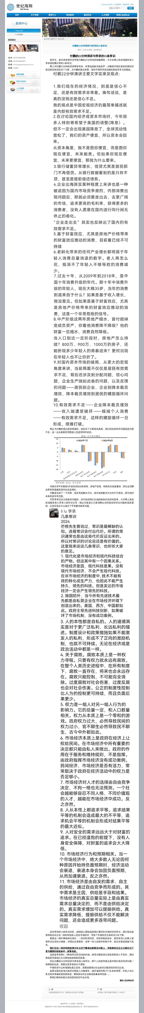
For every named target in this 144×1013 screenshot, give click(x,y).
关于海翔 (34, 15)
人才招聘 (105, 15)
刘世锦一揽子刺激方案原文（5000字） (112, 992)
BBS (132, 4)
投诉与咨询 (21, 81)
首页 (17, 15)
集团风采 (87, 15)
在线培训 (126, 4)
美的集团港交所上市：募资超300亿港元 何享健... (66, 992)
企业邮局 (117, 4)
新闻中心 (52, 15)
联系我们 (80, 1004)
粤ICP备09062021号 (90, 1007)
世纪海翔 (19, 7)
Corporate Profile (107, 4)
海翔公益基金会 (123, 15)
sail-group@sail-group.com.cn (23, 65)
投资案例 (70, 15)
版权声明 (63, 1004)
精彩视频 (20, 74)
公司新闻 (19, 34)
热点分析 (19, 31)
